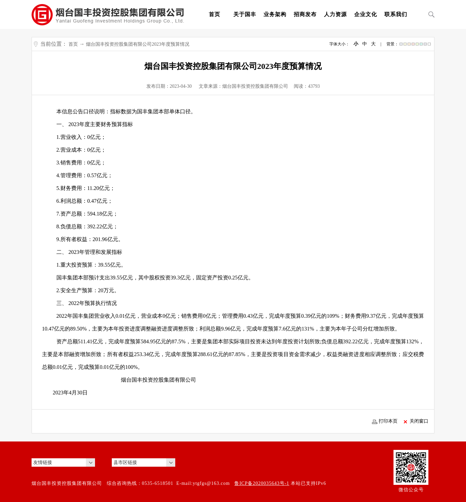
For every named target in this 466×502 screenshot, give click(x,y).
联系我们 (395, 14)
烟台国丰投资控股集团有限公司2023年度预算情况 (137, 44)
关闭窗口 (416, 421)
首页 (214, 14)
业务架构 (275, 14)
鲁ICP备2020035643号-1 (261, 483)
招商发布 (305, 14)
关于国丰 (244, 14)
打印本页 (385, 421)
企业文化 (365, 14)
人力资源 (335, 14)
